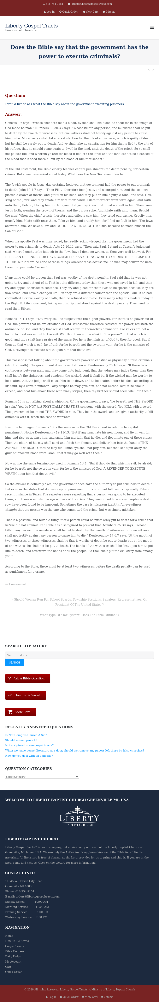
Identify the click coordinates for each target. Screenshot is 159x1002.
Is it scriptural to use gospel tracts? (29, 745)
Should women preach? (21, 740)
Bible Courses (14, 951)
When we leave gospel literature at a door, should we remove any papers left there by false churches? (74, 750)
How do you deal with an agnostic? (29, 755)
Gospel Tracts (14, 946)
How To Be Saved (17, 941)
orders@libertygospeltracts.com (91, 3)
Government (17, 584)
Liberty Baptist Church (123, 847)
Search (14, 662)
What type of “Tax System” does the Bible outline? (78, 615)
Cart (8, 966)
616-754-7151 (54, 3)
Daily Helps (13, 956)
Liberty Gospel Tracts (73, 989)
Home (9, 935)
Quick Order (13, 972)
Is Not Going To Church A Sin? (26, 735)
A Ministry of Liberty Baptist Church (112, 989)
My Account (13, 961)
